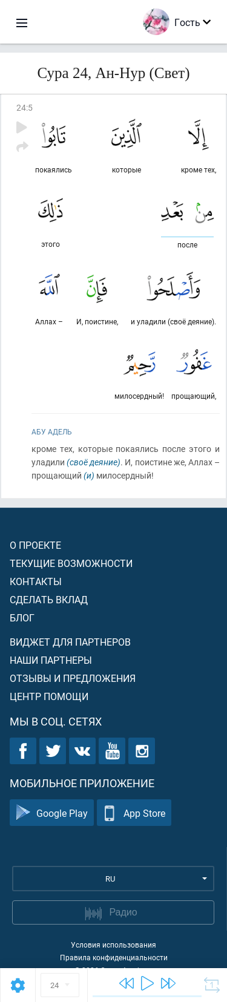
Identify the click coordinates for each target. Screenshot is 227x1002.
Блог (22, 617)
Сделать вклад (49, 599)
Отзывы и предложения (73, 678)
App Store (134, 813)
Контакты (36, 581)
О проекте (35, 545)
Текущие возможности (71, 563)
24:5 (24, 107)
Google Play (52, 813)
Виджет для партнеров (70, 641)
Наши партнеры (51, 659)
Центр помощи (49, 696)
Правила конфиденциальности (114, 957)
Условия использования (113, 944)
